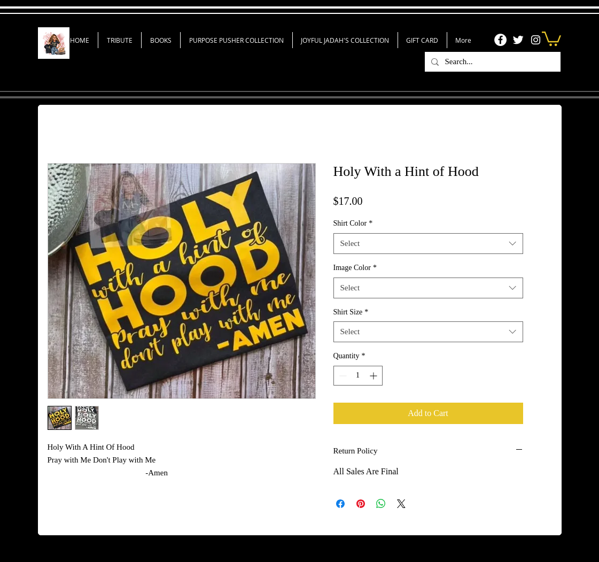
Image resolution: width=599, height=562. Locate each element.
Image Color (355, 268)
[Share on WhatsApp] (381, 503)
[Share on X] (401, 503)
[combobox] (428, 243)
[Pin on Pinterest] (360, 503)
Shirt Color (353, 223)
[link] (551, 38)
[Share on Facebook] (340, 503)
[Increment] (374, 375)
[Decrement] (341, 375)
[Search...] (491, 62)
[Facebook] (500, 40)
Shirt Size (351, 312)
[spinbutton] (358, 375)
